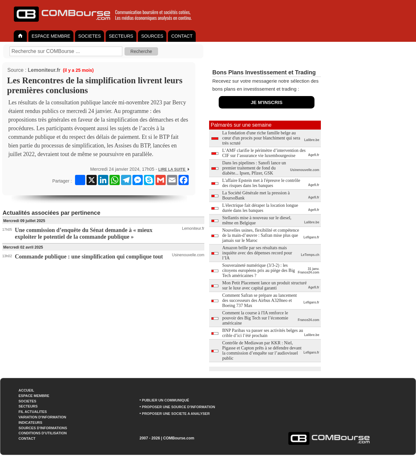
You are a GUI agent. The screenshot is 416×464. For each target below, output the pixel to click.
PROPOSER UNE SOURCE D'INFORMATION (178, 407)
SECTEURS (121, 36)
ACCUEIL (26, 390)
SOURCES (152, 36)
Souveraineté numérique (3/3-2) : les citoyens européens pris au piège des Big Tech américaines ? (258, 270)
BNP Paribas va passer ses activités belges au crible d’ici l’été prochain (262, 333)
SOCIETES (89, 36)
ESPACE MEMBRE (51, 36)
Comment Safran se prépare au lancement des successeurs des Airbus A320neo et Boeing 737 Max (259, 300)
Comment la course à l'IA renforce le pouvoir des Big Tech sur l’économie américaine (255, 318)
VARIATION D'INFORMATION (42, 417)
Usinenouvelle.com (188, 255)
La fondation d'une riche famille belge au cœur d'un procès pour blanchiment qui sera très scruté (261, 138)
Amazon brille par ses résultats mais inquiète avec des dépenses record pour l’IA (257, 252)
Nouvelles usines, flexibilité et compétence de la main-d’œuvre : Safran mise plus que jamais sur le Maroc (260, 235)
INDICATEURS (30, 422)
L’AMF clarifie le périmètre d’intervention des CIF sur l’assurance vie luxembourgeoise (264, 153)
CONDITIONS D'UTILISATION (43, 433)
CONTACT (182, 36)
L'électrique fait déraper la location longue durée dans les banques (260, 208)
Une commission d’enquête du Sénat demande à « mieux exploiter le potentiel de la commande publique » (84, 233)
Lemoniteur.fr (44, 70)
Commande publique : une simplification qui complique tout (89, 256)
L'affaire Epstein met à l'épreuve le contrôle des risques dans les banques (261, 183)
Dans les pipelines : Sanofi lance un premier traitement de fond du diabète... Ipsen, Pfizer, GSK (254, 168)
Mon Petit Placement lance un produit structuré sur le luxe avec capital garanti (264, 285)
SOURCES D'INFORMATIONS (43, 428)
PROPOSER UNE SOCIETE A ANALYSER (176, 413)
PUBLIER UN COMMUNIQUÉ (165, 400)
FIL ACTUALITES (33, 412)
